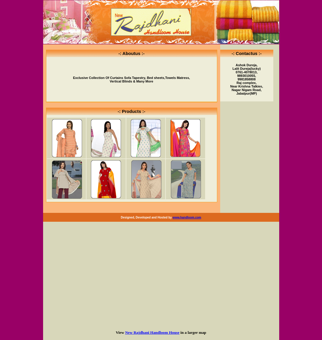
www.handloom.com (187, 217)
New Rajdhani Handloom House (152, 332)
